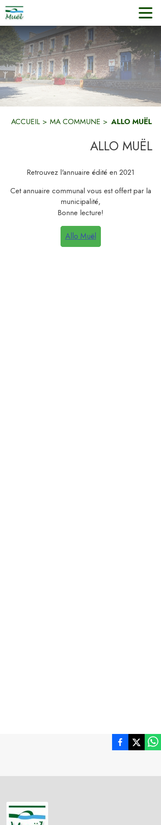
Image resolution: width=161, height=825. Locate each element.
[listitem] (120, 744)
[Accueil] (14, 12)
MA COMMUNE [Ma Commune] (75, 121)
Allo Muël (80, 236)
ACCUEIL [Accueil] (25, 121)
